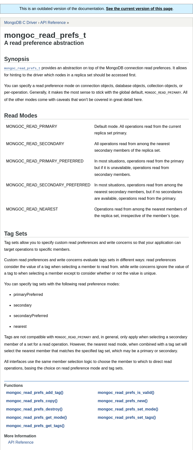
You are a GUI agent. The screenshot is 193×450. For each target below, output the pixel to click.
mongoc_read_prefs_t (22, 68)
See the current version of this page (139, 9)
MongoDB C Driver (20, 22)
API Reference (53, 22)
